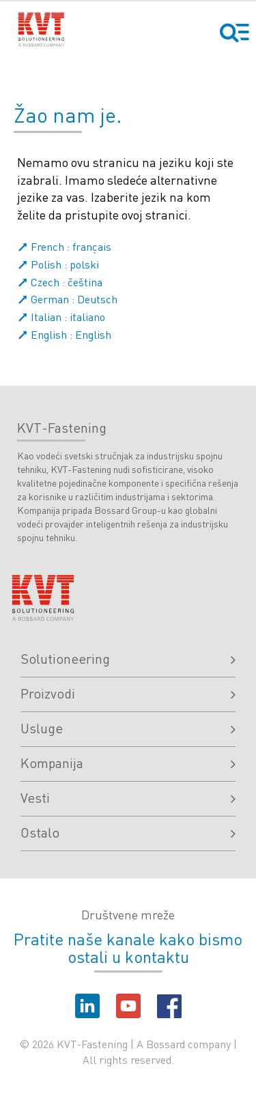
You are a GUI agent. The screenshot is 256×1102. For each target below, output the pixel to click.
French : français (64, 246)
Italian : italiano (61, 316)
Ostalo (128, 832)
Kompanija (128, 762)
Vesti (128, 797)
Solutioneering (128, 658)
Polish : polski (58, 264)
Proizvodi (128, 693)
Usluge (128, 727)
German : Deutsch (67, 299)
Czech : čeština (59, 282)
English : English (64, 334)
